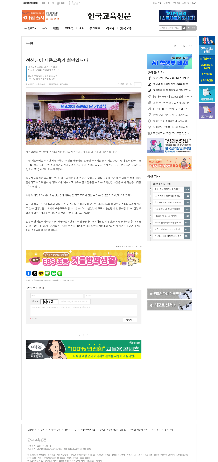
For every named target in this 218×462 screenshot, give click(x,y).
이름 (33, 295)
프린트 (126, 84)
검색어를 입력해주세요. (169, 28)
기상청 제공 (75, 4)
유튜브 (43, 3)
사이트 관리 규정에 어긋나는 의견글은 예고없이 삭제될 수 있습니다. (60, 307)
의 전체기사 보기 (127, 246)
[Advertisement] (169, 265)
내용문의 (167, 3)
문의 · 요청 (169, 429)
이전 (79, 335)
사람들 (182, 46)
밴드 (59, 273)
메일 (122, 84)
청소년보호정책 (112, 429)
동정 (190, 46)
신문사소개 (31, 429)
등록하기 (130, 319)
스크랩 (131, 84)
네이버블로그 (63, 3)
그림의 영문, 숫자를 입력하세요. (74, 301)
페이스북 (48, 3)
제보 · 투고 (157, 3)
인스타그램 (58, 3)
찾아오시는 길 (70, 429)
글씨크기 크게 (136, 84)
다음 (87, 335)
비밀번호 (89, 295)
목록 (118, 84)
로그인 (194, 3)
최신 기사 (153, 176)
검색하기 (184, 28)
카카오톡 (41, 273)
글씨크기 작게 (139, 84)
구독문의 (176, 3)
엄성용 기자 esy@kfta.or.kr (36, 84)
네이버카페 (53, 273)
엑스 (53, 3)
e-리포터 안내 (54, 429)
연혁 (42, 429)
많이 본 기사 (155, 72)
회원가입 (185, 3)
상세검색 (191, 27)
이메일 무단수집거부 (139, 429)
